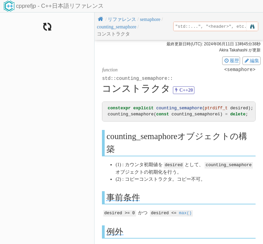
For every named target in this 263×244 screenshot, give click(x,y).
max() (185, 212)
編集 (251, 60)
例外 (114, 231)
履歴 (231, 60)
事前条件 (123, 197)
